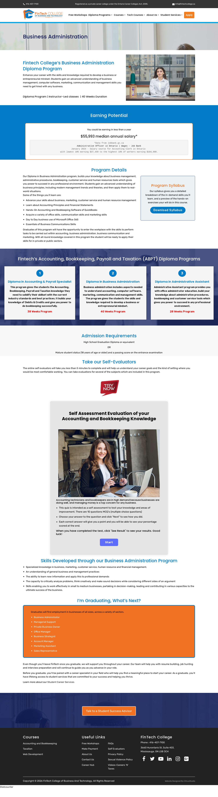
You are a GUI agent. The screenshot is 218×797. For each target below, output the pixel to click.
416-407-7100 (32, 4)
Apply (189, 14)
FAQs (111, 743)
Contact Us (88, 759)
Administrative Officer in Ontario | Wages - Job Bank (109, 145)
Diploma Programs (100, 15)
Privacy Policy (115, 754)
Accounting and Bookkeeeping (40, 743)
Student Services (171, 15)
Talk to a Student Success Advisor (109, 711)
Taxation (27, 748)
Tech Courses (136, 15)
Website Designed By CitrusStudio (180, 781)
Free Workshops (78, 14)
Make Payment (90, 748)
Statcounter (6, 787)
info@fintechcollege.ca (185, 4)
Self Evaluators (116, 748)
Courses (120, 15)
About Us (153, 15)
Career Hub (88, 765)
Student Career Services (60, 682)
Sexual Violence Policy (120, 759)
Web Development (33, 754)
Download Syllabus (167, 210)
